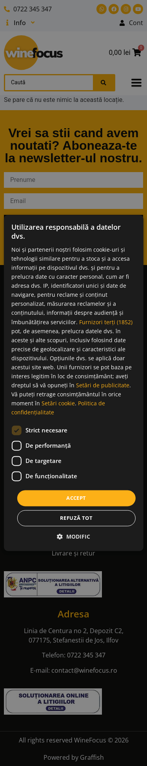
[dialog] (73, 383)
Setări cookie (58, 403)
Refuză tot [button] (76, 518)
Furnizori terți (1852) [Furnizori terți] (105, 322)
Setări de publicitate (102, 385)
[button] (73, 536)
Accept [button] (76, 497)
